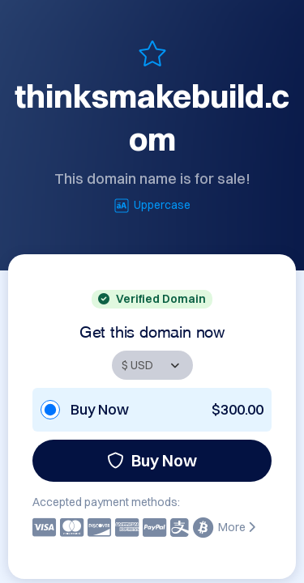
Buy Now (152, 460)
